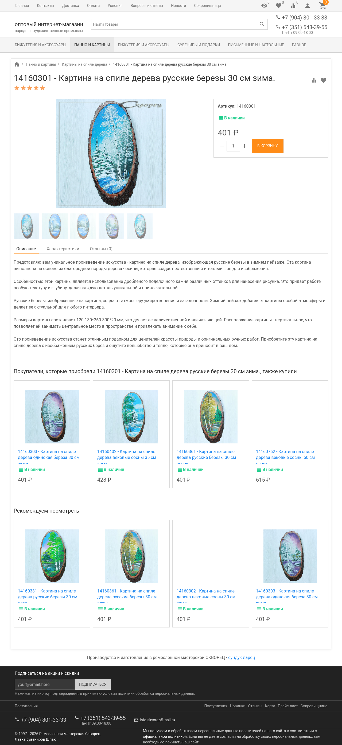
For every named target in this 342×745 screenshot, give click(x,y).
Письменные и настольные (256, 45)
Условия (115, 5)
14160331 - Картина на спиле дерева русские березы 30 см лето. (47, 597)
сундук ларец (241, 657)
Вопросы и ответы (147, 5)
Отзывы (255, 706)
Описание (26, 248)
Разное (299, 45)
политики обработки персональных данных (156, 693)
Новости (178, 5)
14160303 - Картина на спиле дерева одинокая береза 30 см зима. (49, 457)
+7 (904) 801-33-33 (304, 17)
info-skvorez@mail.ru (157, 720)
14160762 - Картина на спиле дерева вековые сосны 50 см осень (285, 457)
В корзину (267, 146)
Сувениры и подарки (198, 45)
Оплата (93, 5)
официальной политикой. (165, 736)
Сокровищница (207, 5)
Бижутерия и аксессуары (40, 45)
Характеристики (63, 248)
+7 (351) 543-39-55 (304, 27)
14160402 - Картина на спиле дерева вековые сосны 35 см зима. (126, 457)
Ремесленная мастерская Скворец (69, 734)
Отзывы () (101, 248)
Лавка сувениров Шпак (35, 739)
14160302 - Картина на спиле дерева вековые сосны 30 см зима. (206, 597)
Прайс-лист (288, 706)
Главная (22, 5)
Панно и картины (92, 45)
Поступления (26, 706)
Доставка (70, 5)
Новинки (238, 706)
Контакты (45, 5)
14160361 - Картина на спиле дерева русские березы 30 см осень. (206, 457)
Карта (270, 706)
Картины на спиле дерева (84, 64)
